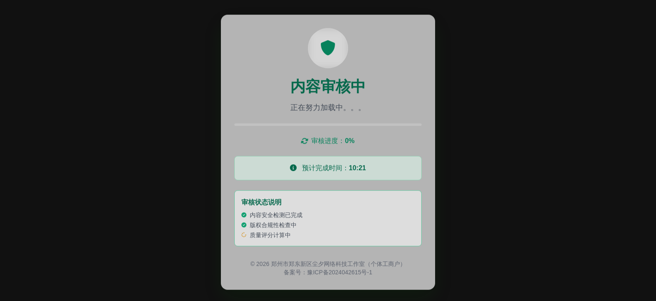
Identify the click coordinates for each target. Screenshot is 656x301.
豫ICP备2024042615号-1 (339, 273)
